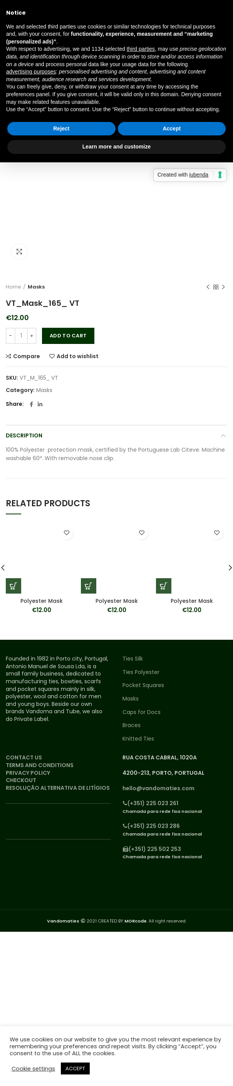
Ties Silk (132, 658)
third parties (141, 49)
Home (13, 287)
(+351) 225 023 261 (150, 803)
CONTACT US (24, 757)
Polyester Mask (41, 600)
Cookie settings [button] (33, 1068)
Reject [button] (61, 128)
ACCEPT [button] (75, 1068)
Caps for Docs (141, 712)
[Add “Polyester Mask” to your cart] (13, 586)
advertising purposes (31, 71)
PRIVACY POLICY (28, 773)
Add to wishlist (78, 356)
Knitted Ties (138, 738)
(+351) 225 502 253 (151, 849)
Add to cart (68, 335)
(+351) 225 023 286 (151, 826)
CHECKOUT (21, 780)
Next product (223, 287)
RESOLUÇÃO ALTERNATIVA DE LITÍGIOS (58, 788)
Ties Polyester (140, 672)
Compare (26, 356)
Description (24, 435)
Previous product (208, 287)
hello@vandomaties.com (158, 788)
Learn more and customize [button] (116, 146)
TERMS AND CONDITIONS (40, 765)
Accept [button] (172, 128)
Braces (131, 725)
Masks (36, 287)
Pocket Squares (143, 685)
